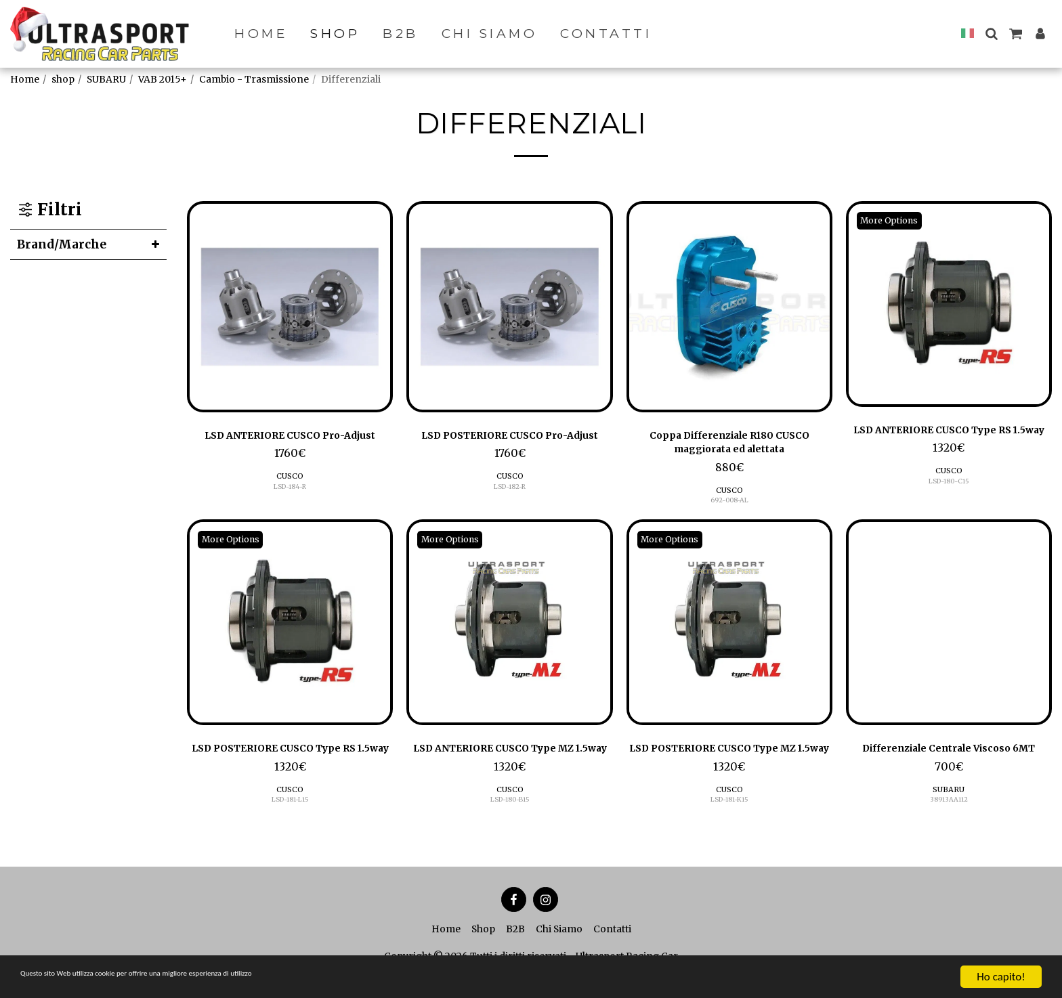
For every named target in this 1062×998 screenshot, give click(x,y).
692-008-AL (729, 507)
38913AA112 (948, 827)
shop (63, 79)
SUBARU (106, 79)
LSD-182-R (509, 507)
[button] (991, 33)
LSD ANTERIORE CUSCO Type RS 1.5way (948, 440)
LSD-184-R (290, 507)
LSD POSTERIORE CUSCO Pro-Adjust (510, 445)
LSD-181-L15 (290, 827)
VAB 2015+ (162, 79)
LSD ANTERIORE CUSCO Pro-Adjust (290, 445)
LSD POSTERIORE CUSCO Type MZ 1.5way (729, 766)
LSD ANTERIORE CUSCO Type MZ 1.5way (510, 766)
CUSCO (290, 497)
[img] (290, 306)
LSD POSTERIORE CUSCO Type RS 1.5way (290, 766)
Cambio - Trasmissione (254, 79)
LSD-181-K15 (729, 827)
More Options (894, 221)
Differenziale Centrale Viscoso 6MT (948, 766)
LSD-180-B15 (510, 827)
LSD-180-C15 (948, 502)
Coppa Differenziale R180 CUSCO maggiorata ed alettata (729, 445)
